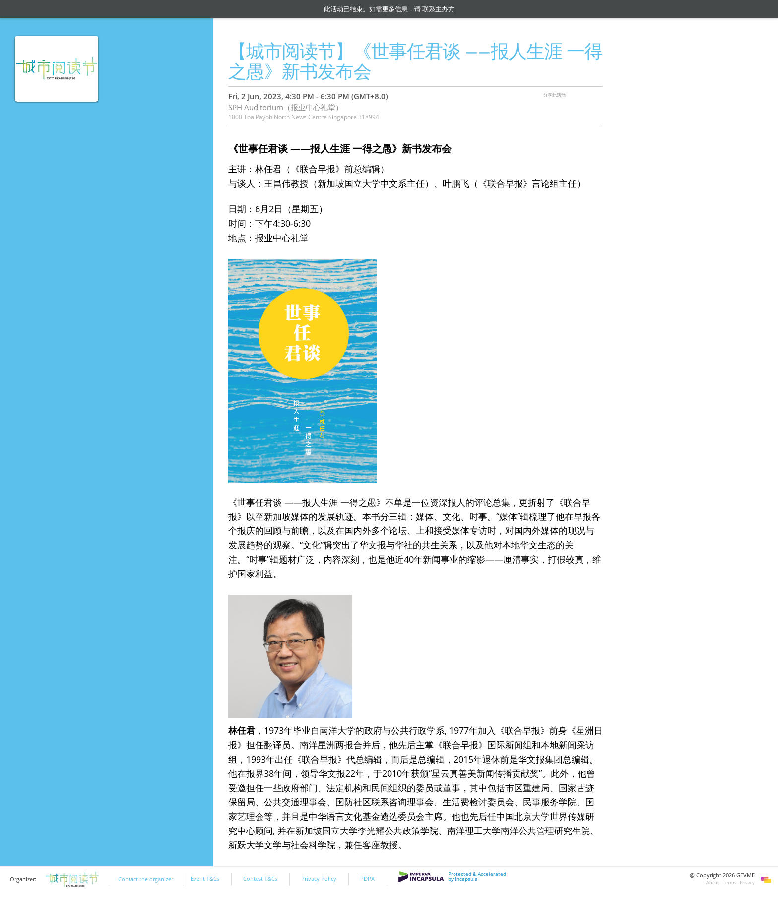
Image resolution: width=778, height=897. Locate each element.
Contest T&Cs (260, 878)
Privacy (747, 882)
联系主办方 (437, 8)
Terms (729, 882)
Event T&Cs (205, 878)
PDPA (367, 878)
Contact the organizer (145, 879)
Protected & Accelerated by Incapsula (452, 876)
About (712, 882)
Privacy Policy (318, 878)
